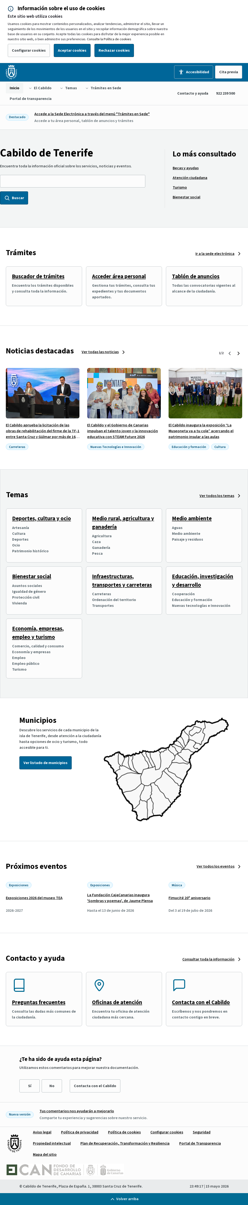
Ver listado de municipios (45, 762)
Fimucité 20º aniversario (189, 898)
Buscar (14, 198)
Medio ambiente (192, 518)
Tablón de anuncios (195, 276)
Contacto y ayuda (192, 93)
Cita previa (228, 72)
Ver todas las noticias (100, 352)
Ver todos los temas (217, 495)
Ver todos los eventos (215, 866)
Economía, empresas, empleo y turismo (38, 633)
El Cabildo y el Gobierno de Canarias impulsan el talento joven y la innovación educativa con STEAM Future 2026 (122, 431)
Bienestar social (31, 576)
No (51, 1086)
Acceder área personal (119, 276)
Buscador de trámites (38, 276)
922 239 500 (225, 93)
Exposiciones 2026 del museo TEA (34, 898)
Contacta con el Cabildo (201, 1002)
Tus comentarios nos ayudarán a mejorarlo (76, 1111)
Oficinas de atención (117, 1002)
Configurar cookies (29, 50)
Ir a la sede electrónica (214, 253)
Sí (29, 1086)
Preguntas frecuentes (38, 1002)
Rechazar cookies (114, 50)
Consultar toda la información (208, 959)
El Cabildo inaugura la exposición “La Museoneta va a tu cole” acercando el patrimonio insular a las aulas (201, 431)
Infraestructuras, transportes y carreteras (122, 580)
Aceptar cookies (72, 50)
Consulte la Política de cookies (109, 39)
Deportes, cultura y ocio (41, 518)
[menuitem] (14, 88)
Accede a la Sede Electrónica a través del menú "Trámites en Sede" (92, 114)
